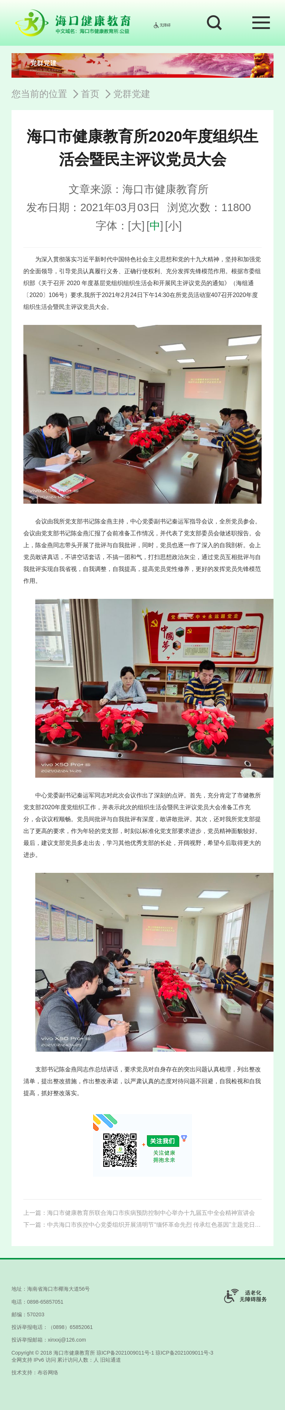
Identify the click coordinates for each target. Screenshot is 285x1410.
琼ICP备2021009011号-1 (125, 1353)
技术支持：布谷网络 (35, 1372)
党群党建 (131, 94)
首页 (90, 94)
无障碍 (162, 25)
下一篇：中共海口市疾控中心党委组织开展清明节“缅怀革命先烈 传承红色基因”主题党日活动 (142, 1225)
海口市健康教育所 (74, 1353)
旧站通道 (110, 1360)
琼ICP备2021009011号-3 (184, 1353)
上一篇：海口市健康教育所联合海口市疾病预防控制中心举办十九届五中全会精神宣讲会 (139, 1213)
